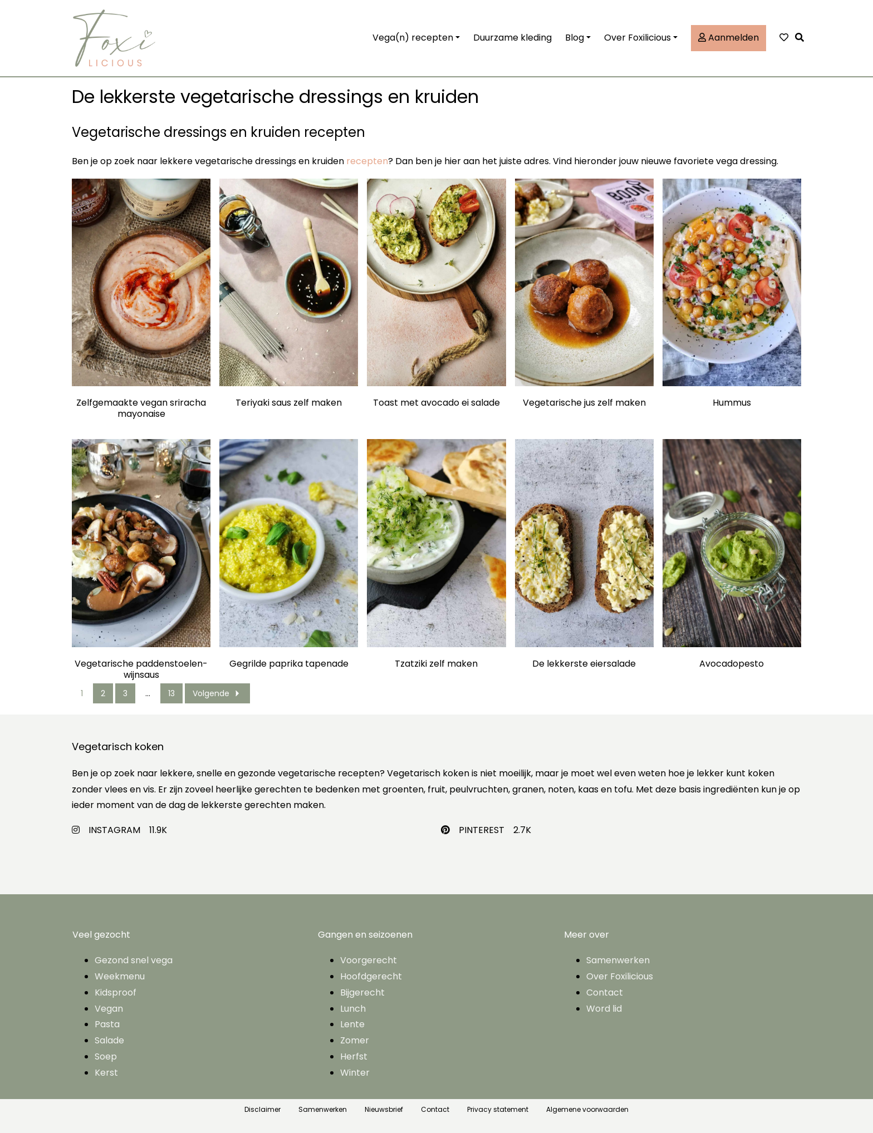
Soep (106, 1056)
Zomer (354, 1040)
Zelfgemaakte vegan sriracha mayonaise (141, 408)
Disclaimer (262, 1109)
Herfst (353, 1056)
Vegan (109, 1008)
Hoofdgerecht (371, 976)
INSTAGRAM (114, 830)
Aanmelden (728, 37)
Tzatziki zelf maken (436, 664)
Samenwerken (618, 960)
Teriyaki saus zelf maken (289, 403)
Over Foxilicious (637, 37)
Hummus (732, 403)
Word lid (604, 1008)
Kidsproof (115, 992)
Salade (109, 1040)
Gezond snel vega (134, 960)
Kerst (106, 1072)
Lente (352, 1024)
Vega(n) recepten (412, 37)
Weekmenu (120, 976)
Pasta (107, 1024)
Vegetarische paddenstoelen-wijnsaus (141, 669)
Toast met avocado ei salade (436, 403)
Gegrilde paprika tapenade (289, 664)
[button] (802, 38)
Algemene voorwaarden (587, 1109)
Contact (604, 992)
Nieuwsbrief (384, 1109)
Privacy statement (497, 1109)
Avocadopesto (731, 664)
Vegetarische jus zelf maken (584, 403)
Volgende (217, 693)
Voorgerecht (368, 960)
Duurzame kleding (512, 37)
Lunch (353, 1008)
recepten (367, 161)
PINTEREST (481, 830)
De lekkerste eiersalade (584, 664)
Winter (355, 1072)
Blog (574, 37)
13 (171, 693)
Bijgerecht (362, 992)
